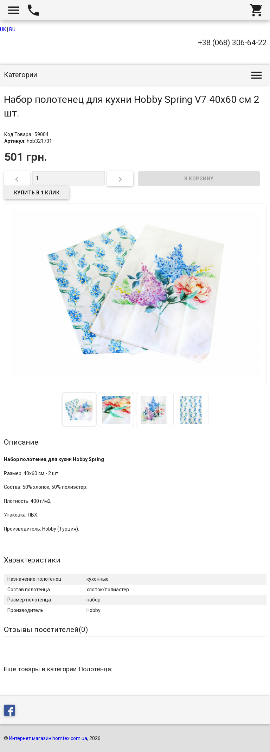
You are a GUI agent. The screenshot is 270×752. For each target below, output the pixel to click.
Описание (21, 442)
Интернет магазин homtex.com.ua (48, 738)
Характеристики (32, 560)
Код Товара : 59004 (26, 134)
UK (3, 29)
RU (12, 29)
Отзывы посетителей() (46, 629)
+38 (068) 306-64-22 (232, 42)
